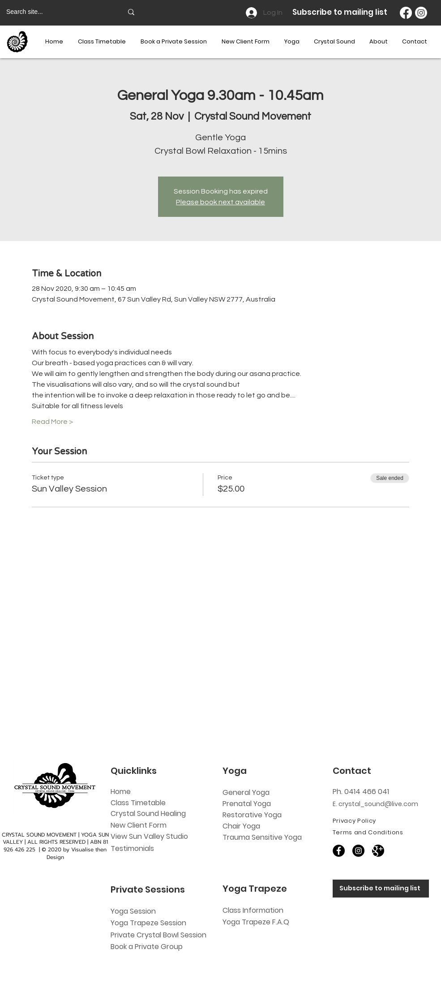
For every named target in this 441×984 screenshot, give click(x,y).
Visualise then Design (77, 853)
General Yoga (246, 792)
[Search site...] (57, 12)
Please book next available (220, 202)
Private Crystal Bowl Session (158, 935)
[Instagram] (421, 13)
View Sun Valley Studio (149, 836)
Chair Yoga (241, 826)
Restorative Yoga (252, 815)
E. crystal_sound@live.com (375, 803)
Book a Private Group (147, 946)
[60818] (378, 851)
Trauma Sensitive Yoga (262, 837)
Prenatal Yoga (247, 803)
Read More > (52, 421)
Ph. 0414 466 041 (361, 791)
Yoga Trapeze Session (148, 923)
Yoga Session (133, 911)
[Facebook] (406, 13)
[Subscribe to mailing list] (381, 889)
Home (121, 791)
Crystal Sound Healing (148, 813)
